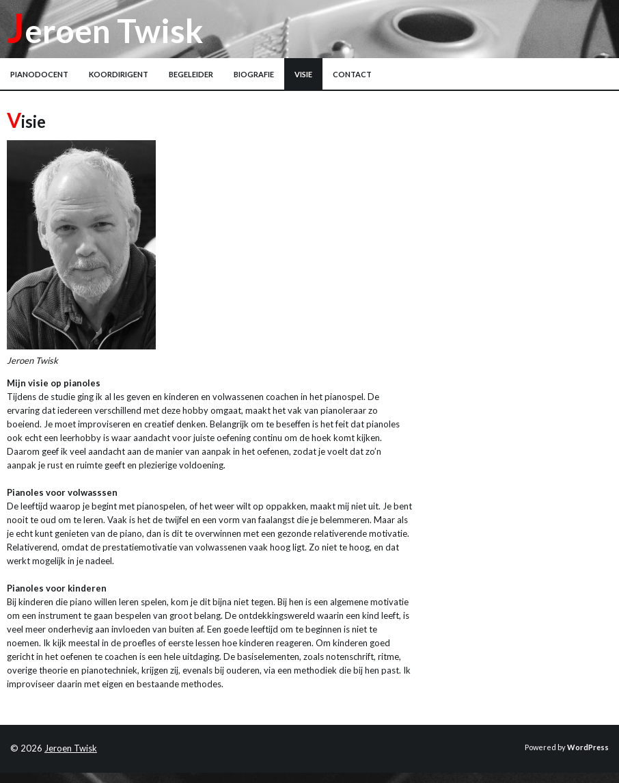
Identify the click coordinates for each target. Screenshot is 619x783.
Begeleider (191, 74)
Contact (352, 74)
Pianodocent (39, 74)
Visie (303, 74)
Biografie (254, 74)
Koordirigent (118, 74)
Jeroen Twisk (105, 30)
